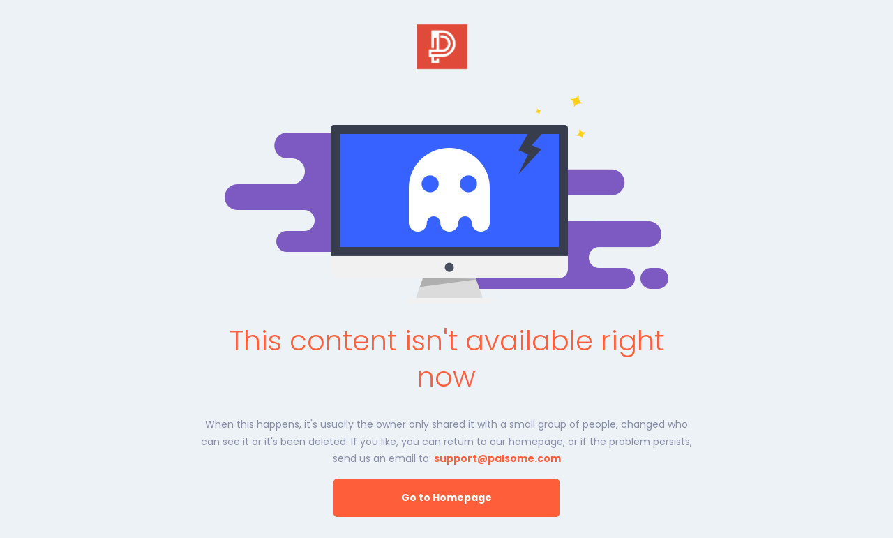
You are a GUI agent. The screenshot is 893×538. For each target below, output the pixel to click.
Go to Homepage (446, 498)
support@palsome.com (497, 458)
